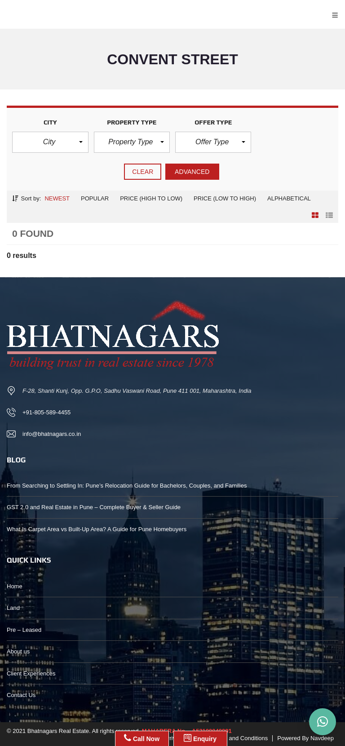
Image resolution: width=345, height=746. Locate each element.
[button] (50, 142)
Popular (95, 198)
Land (13, 607)
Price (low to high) (225, 198)
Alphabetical (289, 198)
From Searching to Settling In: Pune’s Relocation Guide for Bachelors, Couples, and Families (127, 485)
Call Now (141, 737)
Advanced (192, 172)
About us (18, 651)
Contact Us (21, 695)
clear (142, 171)
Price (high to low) (151, 198)
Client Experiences (31, 673)
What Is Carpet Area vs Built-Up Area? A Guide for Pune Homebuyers (96, 529)
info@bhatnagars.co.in (51, 434)
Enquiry (200, 737)
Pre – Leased (24, 629)
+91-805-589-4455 (46, 412)
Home (14, 586)
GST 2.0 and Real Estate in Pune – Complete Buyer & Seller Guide (94, 507)
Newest (57, 198)
